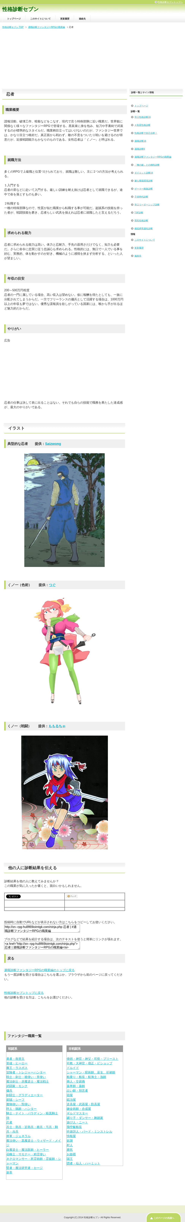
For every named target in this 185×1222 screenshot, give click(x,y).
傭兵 (9, 1090)
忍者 (9, 1122)
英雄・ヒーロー (17, 1063)
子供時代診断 (141, 196)
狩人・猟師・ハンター (21, 1108)
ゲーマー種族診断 (143, 188)
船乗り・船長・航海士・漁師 (86, 1077)
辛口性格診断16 (142, 117)
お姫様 (71, 1154)
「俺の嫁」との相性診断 (147, 165)
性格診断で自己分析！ (145, 133)
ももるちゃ (57, 726)
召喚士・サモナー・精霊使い (26, 1154)
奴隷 (70, 1140)
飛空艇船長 (74, 1127)
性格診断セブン (20, 9)
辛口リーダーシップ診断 (147, 204)
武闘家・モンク (17, 1086)
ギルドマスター (77, 1113)
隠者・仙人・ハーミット (83, 1163)
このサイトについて (40, 18)
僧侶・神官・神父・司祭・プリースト (92, 1058)
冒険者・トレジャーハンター (26, 1072)
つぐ (52, 585)
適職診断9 (139, 149)
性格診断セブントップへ (170, 2)
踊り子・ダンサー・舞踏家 (85, 1117)
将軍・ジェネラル (18, 1136)
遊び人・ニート (77, 1122)
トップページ (14, 18)
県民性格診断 (141, 220)
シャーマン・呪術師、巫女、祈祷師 (91, 1072)
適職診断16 (140, 141)
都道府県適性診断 (143, 228)
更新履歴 (64, 18)
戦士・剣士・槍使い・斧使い (26, 1077)
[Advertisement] (92, 59)
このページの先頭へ (164, 1218)
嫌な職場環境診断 (143, 180)
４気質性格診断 (142, 125)
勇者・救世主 (15, 1058)
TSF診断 (138, 212)
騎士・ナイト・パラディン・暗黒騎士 (32, 1113)
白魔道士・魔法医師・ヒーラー (27, 1149)
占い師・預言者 (77, 1090)
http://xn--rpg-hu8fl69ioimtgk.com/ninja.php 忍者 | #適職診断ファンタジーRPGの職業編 (42, 928)
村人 (70, 1145)
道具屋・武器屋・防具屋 (83, 1104)
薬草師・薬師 (76, 1086)
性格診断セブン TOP (13, 27)
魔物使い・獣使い (18, 1104)
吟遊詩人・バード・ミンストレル (89, 1131)
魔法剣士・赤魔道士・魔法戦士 (27, 1081)
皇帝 (9, 1172)
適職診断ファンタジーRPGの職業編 (46, 27)
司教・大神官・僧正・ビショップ (89, 1063)
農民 (70, 1149)
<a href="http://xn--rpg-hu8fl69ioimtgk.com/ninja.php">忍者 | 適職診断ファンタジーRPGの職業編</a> (42, 946)
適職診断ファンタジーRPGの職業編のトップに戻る (39, 970)
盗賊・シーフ (15, 1099)
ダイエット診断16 (143, 172)
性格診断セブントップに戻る (24, 992)
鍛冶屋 (71, 1099)
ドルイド (73, 1067)
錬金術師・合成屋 (79, 1108)
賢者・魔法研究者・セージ (24, 1168)
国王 (70, 1158)
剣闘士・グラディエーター (24, 1095)
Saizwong (53, 444)
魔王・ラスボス (17, 1067)
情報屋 (71, 1136)
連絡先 (82, 18)
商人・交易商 (76, 1081)
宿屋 (70, 1095)
